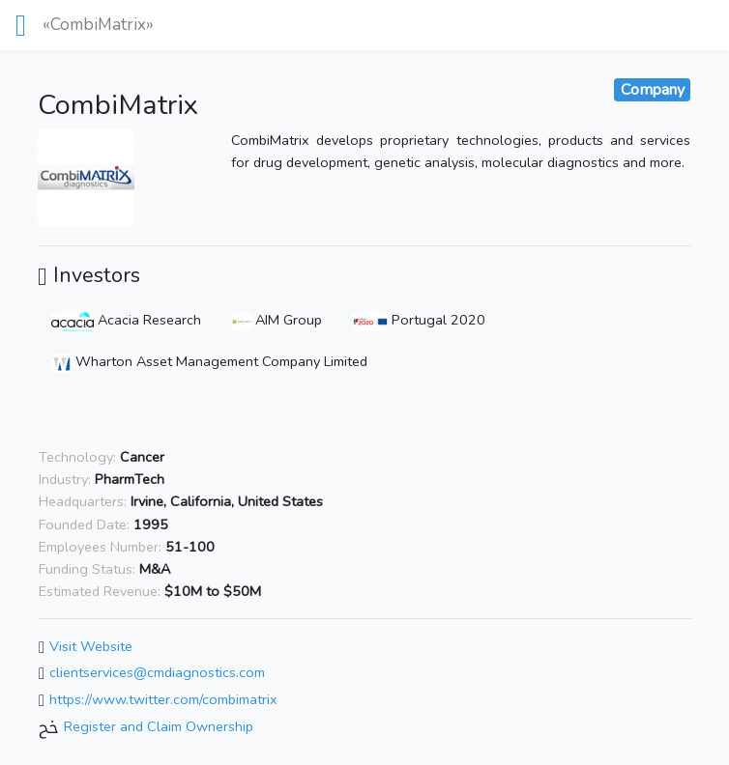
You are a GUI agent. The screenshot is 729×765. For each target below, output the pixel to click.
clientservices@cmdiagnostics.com (157, 673)
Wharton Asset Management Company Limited (209, 361)
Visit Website (90, 646)
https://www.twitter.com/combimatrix (163, 699)
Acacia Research (126, 319)
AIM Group (277, 319)
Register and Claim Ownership (158, 726)
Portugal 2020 (419, 319)
